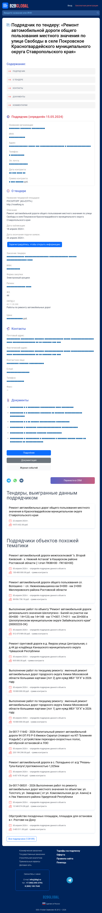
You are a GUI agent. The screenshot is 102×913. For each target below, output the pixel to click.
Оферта (61, 854)
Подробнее (28, 452)
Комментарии (20, 105)
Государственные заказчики (32, 854)
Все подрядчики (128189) (21, 839)
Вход (70, 6)
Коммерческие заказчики (30, 851)
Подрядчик (19, 71)
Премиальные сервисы (29, 861)
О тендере (18, 80)
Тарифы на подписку (68, 850)
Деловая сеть (25, 865)
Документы (19, 97)
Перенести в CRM (73, 480)
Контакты (18, 88)
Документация (29, 460)
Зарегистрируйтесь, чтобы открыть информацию (34, 244)
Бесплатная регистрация (86, 6)
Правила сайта (65, 858)
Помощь (61, 862)
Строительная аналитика (30, 858)
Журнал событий (29, 467)
